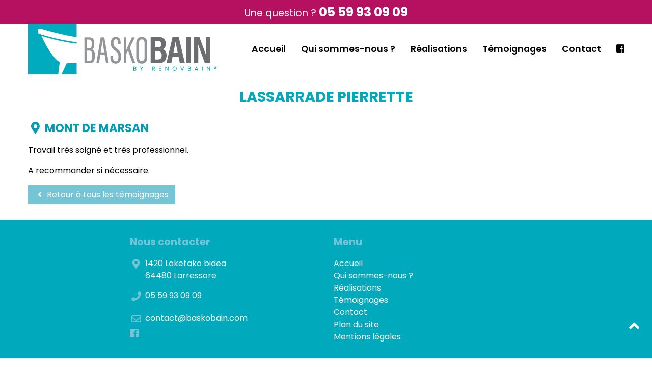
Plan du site (356, 324)
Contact (581, 49)
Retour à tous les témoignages (102, 194)
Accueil (269, 49)
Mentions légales (367, 337)
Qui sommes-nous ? (348, 49)
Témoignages (514, 49)
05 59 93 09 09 (363, 12)
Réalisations (439, 49)
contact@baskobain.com (196, 318)
